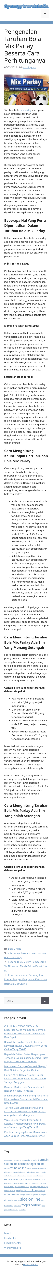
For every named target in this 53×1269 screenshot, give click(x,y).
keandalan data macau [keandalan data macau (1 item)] (33, 1179)
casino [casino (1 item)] (6, 1168)
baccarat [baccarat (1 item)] (25, 1160)
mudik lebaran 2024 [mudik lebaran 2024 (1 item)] (22, 1187)
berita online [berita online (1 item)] (32, 1160)
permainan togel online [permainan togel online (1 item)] (31, 1194)
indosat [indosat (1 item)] (13, 1176)
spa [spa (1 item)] (42, 1200)
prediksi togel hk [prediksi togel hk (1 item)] (14, 1200)
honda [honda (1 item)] (38, 1172)
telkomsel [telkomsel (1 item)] (17, 1206)
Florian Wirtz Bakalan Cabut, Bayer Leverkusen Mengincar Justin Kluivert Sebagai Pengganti (25, 1078)
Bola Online (14, 948)
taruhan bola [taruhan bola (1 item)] (8, 1206)
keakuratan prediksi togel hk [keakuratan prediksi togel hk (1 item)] (14, 1179)
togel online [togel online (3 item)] (31, 1205)
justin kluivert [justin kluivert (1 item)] (38, 1176)
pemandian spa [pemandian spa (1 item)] (42, 1187)
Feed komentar (12, 1242)
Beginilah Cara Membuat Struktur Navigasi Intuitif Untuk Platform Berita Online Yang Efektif (25, 1045)
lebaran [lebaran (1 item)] (27, 1183)
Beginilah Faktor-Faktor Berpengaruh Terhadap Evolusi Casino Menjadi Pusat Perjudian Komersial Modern (26, 1057)
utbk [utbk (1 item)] (24, 1210)
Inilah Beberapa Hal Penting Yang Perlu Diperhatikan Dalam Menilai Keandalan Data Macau (26, 1099)
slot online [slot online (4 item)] (30, 1199)
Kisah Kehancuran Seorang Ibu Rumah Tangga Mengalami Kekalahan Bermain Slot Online (25, 979)
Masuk (8, 1233)
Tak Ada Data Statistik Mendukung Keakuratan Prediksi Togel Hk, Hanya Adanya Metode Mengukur (25, 1111)
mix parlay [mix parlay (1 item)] (42, 1183)
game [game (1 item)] (10, 1172)
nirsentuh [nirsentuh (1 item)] (33, 1187)
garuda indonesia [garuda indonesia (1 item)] (19, 1172)
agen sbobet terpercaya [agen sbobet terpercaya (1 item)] (12, 1160)
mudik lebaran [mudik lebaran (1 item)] (9, 1187)
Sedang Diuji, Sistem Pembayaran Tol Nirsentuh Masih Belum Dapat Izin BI (25, 966)
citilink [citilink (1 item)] (29, 1168)
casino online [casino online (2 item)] (17, 1168)
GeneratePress (30, 1264)
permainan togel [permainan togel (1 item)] (17, 1194)
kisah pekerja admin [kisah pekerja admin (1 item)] (17, 1183)
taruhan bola (28, 953)
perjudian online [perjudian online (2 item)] (26, 1190)
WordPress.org (12, 1247)
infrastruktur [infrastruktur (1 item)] (21, 1176)
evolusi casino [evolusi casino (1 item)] (37, 1168)
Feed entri (10, 1238)
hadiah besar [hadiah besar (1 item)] (30, 1172)
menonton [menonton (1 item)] (34, 1183)
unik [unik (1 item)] (20, 1210)
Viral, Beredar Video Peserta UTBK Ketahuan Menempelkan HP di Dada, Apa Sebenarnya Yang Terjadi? (25, 1123)
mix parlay (25, 110)
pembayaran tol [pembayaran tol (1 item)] (9, 1191)
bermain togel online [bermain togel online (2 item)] (31, 1164)
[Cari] (45, 1000)
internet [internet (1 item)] (29, 1176)
